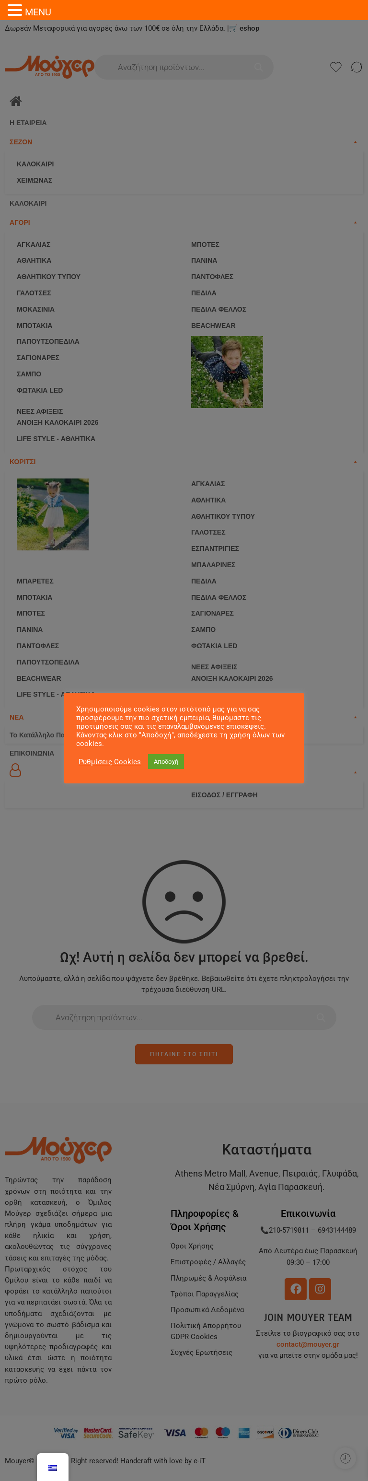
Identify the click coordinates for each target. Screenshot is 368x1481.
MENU (38, 12)
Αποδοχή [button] (166, 761)
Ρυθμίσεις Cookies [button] (110, 762)
